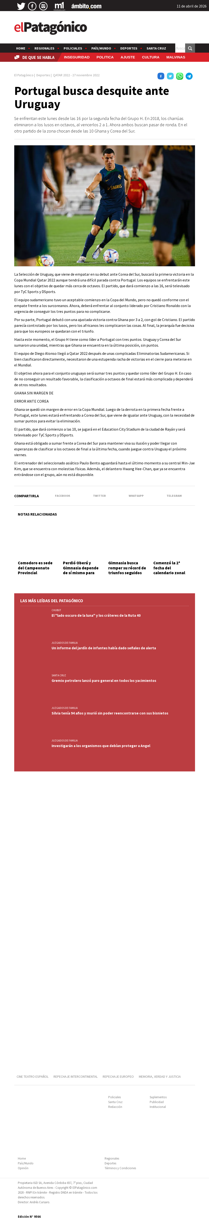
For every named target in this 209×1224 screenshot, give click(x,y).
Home (20, 48)
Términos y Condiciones (120, 1168)
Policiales (73, 48)
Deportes (128, 48)
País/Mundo (101, 48)
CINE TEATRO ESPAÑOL (32, 1076)
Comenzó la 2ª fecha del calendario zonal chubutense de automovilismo (169, 572)
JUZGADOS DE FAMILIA (65, 642)
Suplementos (158, 1097)
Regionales (44, 48)
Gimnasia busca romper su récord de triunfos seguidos (127, 567)
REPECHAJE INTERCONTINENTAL (76, 1076)
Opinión (23, 1168)
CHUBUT (56, 610)
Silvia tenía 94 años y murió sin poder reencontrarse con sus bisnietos (110, 713)
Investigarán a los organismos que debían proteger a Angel (101, 745)
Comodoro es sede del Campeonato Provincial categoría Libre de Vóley (35, 572)
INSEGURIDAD (76, 57)
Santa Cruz (156, 48)
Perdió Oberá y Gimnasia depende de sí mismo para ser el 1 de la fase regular (81, 572)
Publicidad (157, 1102)
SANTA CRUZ (59, 675)
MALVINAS (175, 57)
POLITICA (105, 57)
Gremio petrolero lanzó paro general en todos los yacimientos (104, 680)
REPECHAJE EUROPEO (118, 1076)
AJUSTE (128, 57)
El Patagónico (24, 75)
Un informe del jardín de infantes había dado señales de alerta (104, 648)
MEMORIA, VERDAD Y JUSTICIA (160, 1076)
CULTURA (150, 57)
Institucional (158, 1107)
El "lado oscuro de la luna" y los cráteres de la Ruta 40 (96, 615)
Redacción (115, 1107)
